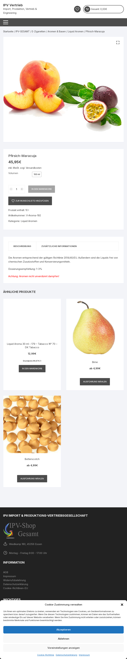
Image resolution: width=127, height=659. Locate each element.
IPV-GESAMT (23, 31)
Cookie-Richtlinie (45, 655)
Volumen (13, 173)
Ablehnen (63, 638)
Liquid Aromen (76, 31)
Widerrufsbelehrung (14, 580)
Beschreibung (22, 246)
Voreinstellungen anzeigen (63, 647)
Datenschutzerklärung (66, 655)
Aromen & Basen (57, 31)
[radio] (36, 174)
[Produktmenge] (16, 189)
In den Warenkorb (42, 189)
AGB (5, 572)
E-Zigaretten (38, 31)
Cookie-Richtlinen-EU (15, 588)
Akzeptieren (63, 629)
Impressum (84, 655)
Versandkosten (34, 168)
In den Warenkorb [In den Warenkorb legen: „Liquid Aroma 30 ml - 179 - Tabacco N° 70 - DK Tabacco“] (32, 368)
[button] (122, 604)
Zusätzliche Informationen (59, 246)
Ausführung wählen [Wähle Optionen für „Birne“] (95, 381)
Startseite (8, 31)
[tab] (22, 246)
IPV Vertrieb (13, 5)
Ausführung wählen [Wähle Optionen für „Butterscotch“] (32, 478)
